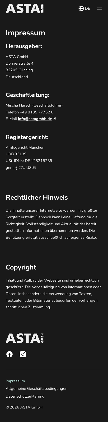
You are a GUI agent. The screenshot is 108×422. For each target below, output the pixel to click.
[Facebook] (9, 354)
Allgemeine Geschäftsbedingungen (36, 388)
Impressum (15, 381)
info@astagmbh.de (37, 118)
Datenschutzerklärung (25, 396)
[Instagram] (22, 354)
